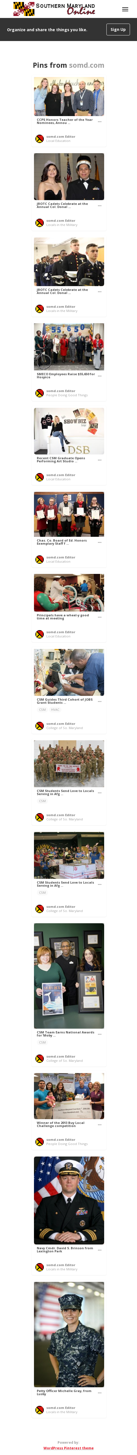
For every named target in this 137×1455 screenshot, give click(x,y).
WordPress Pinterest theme (69, 1448)
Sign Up (118, 29)
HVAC (55, 709)
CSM (42, 709)
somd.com (86, 65)
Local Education (58, 141)
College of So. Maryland (64, 728)
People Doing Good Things (67, 395)
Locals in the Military (61, 225)
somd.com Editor (60, 136)
